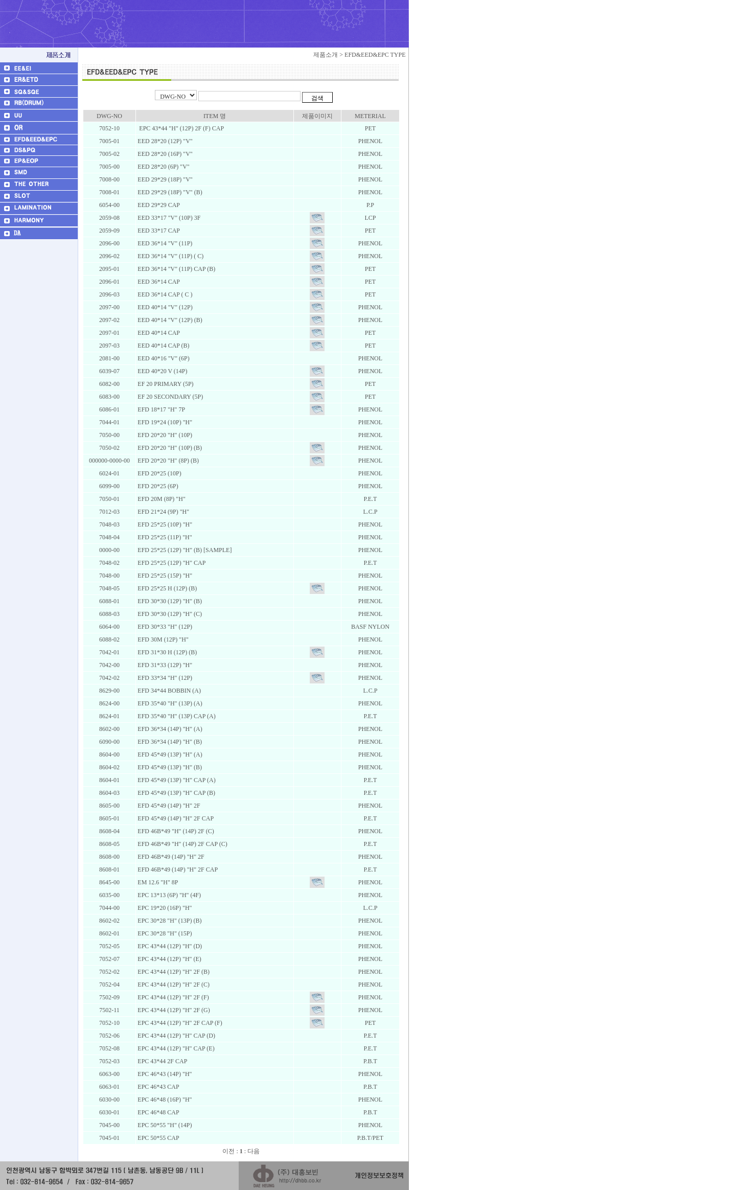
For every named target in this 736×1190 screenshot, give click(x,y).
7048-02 (109, 562)
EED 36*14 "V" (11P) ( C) (169, 256)
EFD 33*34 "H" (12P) (164, 677)
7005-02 (109, 153)
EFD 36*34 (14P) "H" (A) (169, 729)
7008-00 (109, 179)
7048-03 (109, 524)
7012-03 (109, 511)
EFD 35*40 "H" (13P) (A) (169, 703)
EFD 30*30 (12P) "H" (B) (169, 601)
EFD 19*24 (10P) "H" (164, 422)
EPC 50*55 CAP (157, 1137)
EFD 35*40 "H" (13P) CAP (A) (175, 716)
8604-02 (109, 767)
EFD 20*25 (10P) (158, 473)
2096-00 (109, 243)
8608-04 (109, 831)
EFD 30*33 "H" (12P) (164, 626)
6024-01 (109, 473)
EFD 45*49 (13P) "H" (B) (169, 767)
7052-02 (109, 971)
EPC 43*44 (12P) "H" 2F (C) (173, 984)
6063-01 (109, 1086)
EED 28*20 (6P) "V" (162, 166)
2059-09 (109, 230)
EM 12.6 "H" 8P (157, 882)
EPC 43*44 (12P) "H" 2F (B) (173, 971)
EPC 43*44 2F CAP (161, 1061)
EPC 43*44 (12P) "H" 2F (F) (172, 997)
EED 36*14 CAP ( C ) (164, 294)
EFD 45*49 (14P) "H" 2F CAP (175, 818)
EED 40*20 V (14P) (161, 371)
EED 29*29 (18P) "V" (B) (169, 192)
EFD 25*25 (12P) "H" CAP (170, 562)
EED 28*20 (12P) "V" (164, 141)
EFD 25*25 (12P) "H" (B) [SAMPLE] (184, 550)
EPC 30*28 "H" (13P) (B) (168, 920)
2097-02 (109, 320)
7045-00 (109, 1125)
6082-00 (109, 383)
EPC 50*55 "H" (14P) (164, 1125)
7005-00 (109, 166)
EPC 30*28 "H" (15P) (164, 933)
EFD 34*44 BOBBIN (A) (168, 690)
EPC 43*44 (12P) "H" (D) (169, 946)
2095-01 (109, 268)
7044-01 (109, 422)
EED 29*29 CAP (158, 205)
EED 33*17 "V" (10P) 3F (168, 217)
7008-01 (109, 192)
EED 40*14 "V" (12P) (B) (169, 320)
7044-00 (109, 907)
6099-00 (109, 486)
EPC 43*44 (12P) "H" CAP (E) (175, 1048)
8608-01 (109, 869)
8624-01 (109, 716)
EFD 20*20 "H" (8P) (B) (167, 460)
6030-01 (109, 1112)
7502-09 (109, 997)
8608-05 (109, 844)
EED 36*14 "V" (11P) (164, 243)
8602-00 (109, 729)
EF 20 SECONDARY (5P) (169, 396)
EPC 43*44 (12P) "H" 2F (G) (173, 1010)
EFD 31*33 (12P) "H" (164, 665)
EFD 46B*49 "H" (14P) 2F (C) (175, 831)
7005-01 (109, 141)
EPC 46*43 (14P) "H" (164, 1074)
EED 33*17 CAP (158, 230)
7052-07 (109, 959)
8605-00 (109, 805)
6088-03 (109, 613)
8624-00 (109, 703)
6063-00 (109, 1074)
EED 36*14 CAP (158, 281)
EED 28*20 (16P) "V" (164, 153)
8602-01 (109, 933)
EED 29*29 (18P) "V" (164, 179)
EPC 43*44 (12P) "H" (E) (168, 959)
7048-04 (109, 537)
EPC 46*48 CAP (157, 1112)
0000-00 (109, 550)
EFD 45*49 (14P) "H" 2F (168, 805)
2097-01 (109, 332)
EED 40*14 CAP (158, 332)
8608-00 (109, 856)
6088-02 (109, 639)
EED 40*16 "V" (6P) (162, 358)
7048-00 (109, 575)
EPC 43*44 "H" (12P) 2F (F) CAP (180, 128)
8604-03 (109, 792)
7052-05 (109, 946)
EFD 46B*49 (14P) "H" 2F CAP (177, 869)
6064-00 (109, 626)
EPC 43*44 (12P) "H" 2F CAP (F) (179, 1022)
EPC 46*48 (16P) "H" (164, 1099)
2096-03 (109, 294)
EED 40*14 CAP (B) (162, 345)
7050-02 (109, 447)
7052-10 (109, 128)
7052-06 (109, 1035)
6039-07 (109, 371)
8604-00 (109, 754)
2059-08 (109, 217)
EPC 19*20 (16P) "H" (164, 907)
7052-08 (109, 1048)
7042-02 (109, 677)
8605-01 (109, 818)
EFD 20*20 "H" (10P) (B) (169, 447)
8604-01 (109, 780)
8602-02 (109, 920)
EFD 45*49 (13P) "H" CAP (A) (175, 780)
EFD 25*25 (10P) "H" (164, 524)
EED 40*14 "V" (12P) (164, 307)
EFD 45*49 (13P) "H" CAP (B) (175, 792)
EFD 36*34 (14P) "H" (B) (169, 741)
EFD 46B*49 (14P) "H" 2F (170, 856)
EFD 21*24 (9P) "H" (162, 511)
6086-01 (109, 409)
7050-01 (109, 498)
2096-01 (109, 281)
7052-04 (109, 984)
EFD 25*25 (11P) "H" (164, 537)
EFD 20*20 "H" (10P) (164, 435)
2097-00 (109, 307)
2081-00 (109, 358)
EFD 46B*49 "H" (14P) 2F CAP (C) (181, 844)
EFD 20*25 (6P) (157, 486)
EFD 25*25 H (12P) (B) (166, 588)
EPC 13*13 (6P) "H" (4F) (168, 895)
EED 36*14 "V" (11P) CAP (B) (175, 268)
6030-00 (109, 1099)
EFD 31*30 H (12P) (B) (166, 652)
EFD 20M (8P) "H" (160, 498)
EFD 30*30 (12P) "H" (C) (169, 613)
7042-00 (109, 665)
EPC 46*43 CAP (157, 1086)
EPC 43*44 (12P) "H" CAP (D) (175, 1035)
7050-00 (109, 435)
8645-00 (109, 882)
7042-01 (109, 652)
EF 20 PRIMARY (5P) (164, 383)
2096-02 (109, 256)
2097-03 (109, 345)
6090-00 (109, 741)
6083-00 (109, 396)
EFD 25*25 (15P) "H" (164, 575)
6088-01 (109, 601)
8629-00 (109, 690)
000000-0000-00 (109, 460)
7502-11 (109, 1010)
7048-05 (109, 588)
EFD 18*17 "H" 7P (160, 409)
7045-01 (109, 1137)
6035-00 (109, 895)
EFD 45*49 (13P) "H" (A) (169, 754)
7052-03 (109, 1061)
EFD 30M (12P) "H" (162, 639)
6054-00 (109, 205)
